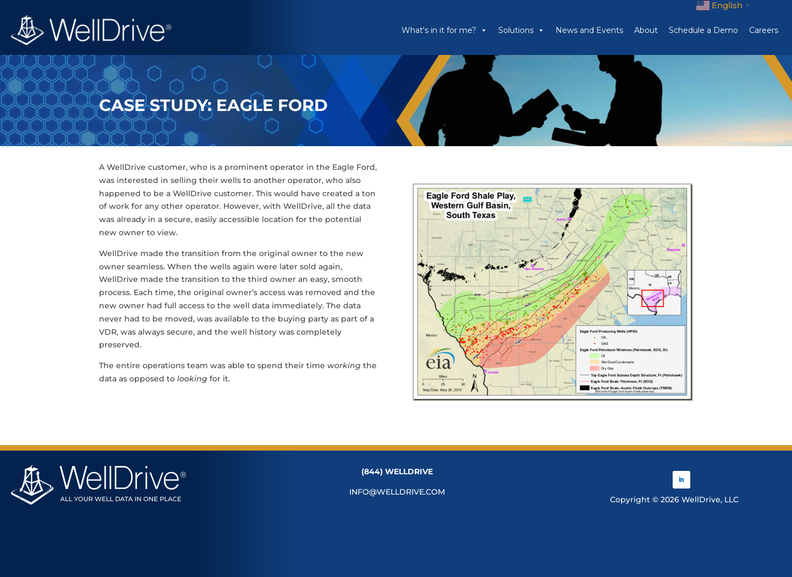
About (646, 30)
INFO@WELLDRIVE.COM (397, 492)
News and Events (589, 30)
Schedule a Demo (703, 30)
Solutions (521, 30)
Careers (763, 30)
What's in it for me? (444, 30)
